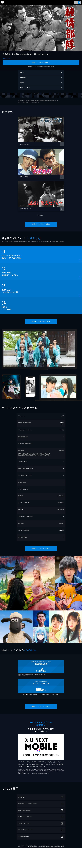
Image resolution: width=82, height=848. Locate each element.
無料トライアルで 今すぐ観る (41, 62)
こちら (52, 66)
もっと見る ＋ (41, 215)
